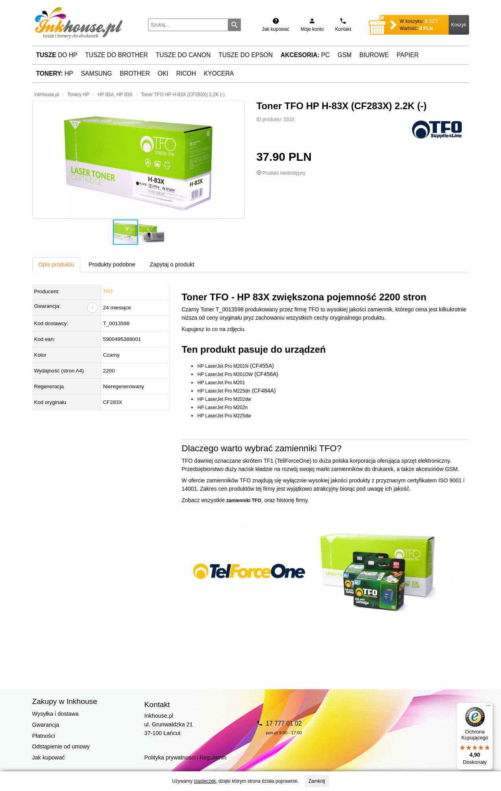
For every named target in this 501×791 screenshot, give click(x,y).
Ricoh (186, 73)
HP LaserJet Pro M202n (222, 407)
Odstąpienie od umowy (61, 746)
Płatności (43, 736)
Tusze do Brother (116, 55)
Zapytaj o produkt (172, 264)
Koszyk (458, 25)
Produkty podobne (112, 264)
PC (305, 55)
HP (54, 73)
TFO (108, 291)
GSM (345, 55)
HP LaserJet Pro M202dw (224, 399)
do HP (57, 55)
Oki (163, 73)
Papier (408, 55)
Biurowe (374, 55)
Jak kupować (48, 757)
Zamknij (317, 781)
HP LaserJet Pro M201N (222, 366)
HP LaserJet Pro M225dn (223, 391)
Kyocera (219, 73)
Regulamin (213, 757)
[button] (138, 159)
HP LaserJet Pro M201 (221, 382)
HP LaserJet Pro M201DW (225, 374)
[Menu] (488, 707)
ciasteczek (205, 781)
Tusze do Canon (183, 55)
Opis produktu (56, 264)
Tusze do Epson (245, 55)
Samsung (96, 73)
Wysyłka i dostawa (55, 714)
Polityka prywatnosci (170, 757)
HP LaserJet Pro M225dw (224, 416)
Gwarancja (45, 725)
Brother (135, 73)
